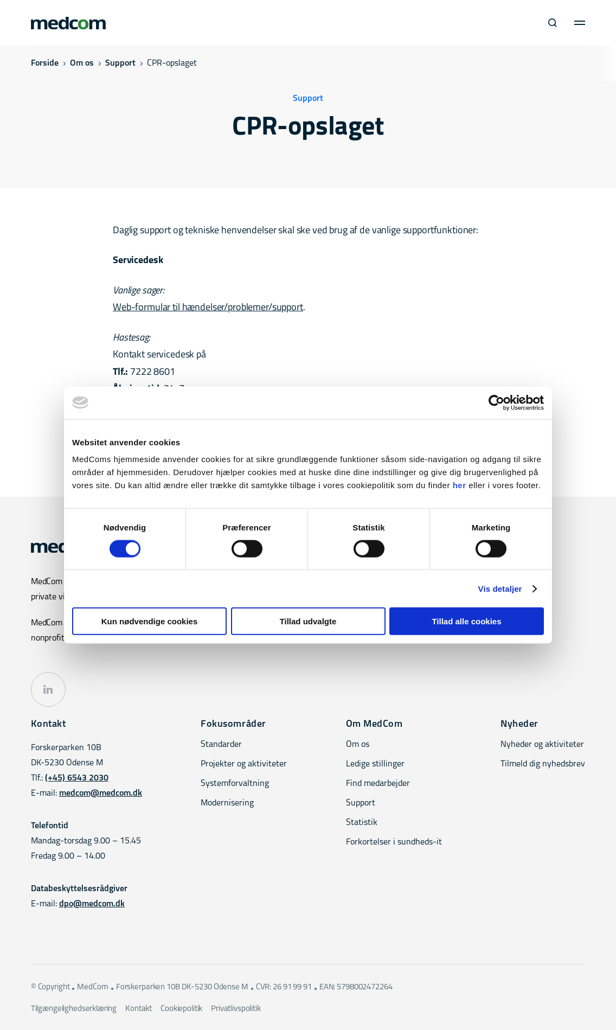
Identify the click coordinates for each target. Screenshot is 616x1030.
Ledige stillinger (375, 764)
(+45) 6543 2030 (76, 778)
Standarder (221, 744)
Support (120, 63)
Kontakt (138, 1009)
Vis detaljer (500, 588)
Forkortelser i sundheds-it (394, 842)
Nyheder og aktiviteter (542, 744)
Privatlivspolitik (235, 1009)
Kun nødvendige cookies (149, 621)
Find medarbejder (378, 783)
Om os (82, 63)
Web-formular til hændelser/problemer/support (208, 308)
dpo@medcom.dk (92, 904)
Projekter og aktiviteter (244, 764)
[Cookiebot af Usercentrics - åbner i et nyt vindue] (496, 402)
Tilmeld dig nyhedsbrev (543, 764)
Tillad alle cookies (466, 621)
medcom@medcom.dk (100, 793)
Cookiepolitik (181, 1009)
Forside (45, 63)
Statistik (361, 822)
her (459, 485)
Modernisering (227, 803)
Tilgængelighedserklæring (74, 1009)
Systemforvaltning (235, 783)
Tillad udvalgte (308, 621)
